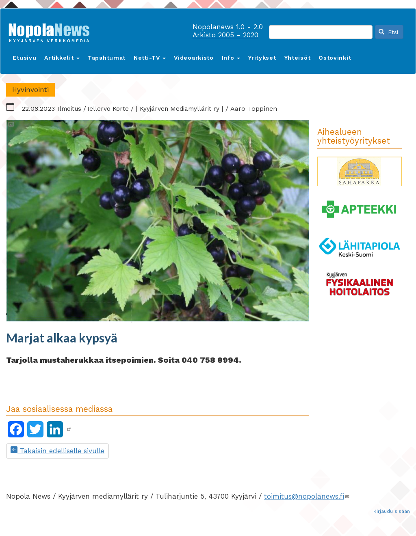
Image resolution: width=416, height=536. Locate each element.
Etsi (388, 32)
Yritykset (262, 57)
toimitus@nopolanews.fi (307, 496)
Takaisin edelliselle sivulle (57, 451)
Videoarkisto (193, 57)
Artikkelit (62, 57)
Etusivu (24, 57)
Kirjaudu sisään (391, 511)
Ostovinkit (334, 57)
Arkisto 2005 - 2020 (225, 35)
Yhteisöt (297, 57)
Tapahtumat (107, 57)
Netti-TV (150, 57)
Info (231, 57)
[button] (157, 221)
